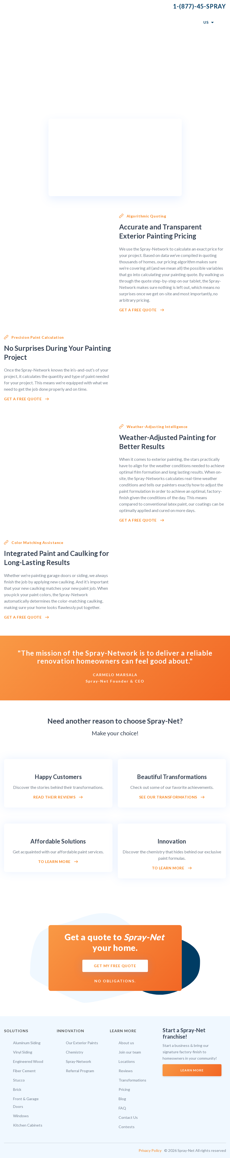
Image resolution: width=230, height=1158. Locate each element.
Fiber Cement (24, 1070)
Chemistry (74, 1052)
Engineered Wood (28, 1061)
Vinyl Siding (22, 1052)
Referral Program (80, 1070)
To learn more (54, 862)
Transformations (132, 1080)
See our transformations (168, 797)
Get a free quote (23, 399)
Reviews (126, 1070)
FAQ (122, 1108)
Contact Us (128, 1117)
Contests (127, 1126)
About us (126, 1042)
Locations (127, 1061)
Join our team (130, 1052)
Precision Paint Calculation (37, 337)
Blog (122, 1098)
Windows (21, 1115)
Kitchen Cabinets (27, 1125)
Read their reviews (54, 797)
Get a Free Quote (138, 310)
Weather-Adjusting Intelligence (157, 426)
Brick (17, 1089)
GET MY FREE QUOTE (115, 965)
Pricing (124, 1089)
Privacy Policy (150, 1150)
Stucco (19, 1080)
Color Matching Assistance (37, 542)
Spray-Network (78, 1061)
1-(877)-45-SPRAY (199, 6)
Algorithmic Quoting (146, 216)
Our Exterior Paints (82, 1042)
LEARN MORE (192, 1070)
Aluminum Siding (27, 1042)
